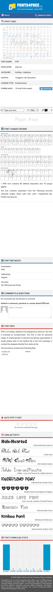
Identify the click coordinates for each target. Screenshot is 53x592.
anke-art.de (33, 344)
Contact (49, 577)
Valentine (27, 72)
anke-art (18, 67)
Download (46, 89)
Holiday (18, 72)
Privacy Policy (39, 577)
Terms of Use (27, 577)
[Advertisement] (26, 99)
